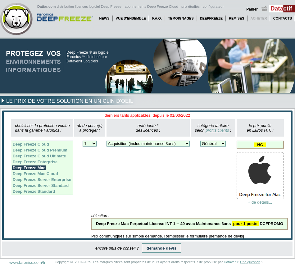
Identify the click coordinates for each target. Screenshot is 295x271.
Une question (250, 262)
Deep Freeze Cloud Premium (40, 150)
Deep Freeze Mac (29, 167)
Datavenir (231, 262)
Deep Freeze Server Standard (41, 185)
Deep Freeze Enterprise (35, 162)
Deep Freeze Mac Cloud (35, 173)
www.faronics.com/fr (27, 262)
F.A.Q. (157, 18)
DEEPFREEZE (211, 18)
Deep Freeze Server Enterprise (42, 179)
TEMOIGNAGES (181, 18)
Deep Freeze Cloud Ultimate (39, 156)
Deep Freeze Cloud (31, 144)
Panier (252, 9)
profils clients (217, 130)
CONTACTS (282, 18)
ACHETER (259, 18)
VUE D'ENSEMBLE (131, 18)
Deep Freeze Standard (34, 191)
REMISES (236, 18)
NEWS (104, 18)
